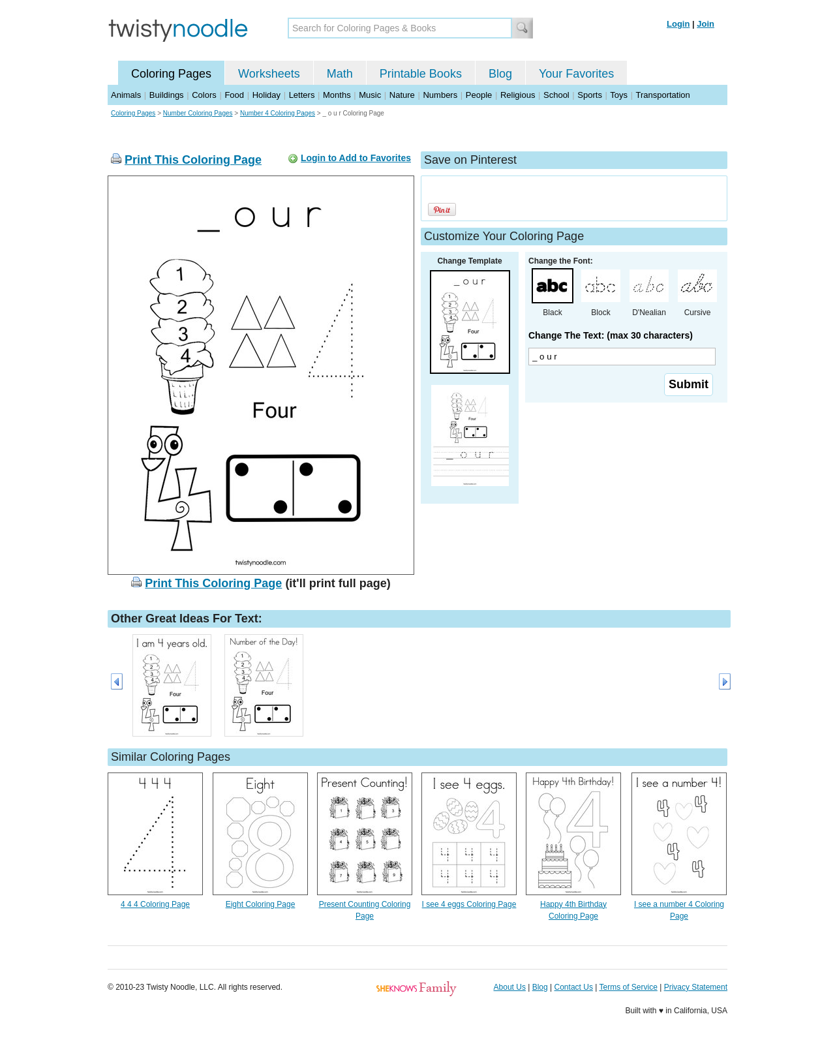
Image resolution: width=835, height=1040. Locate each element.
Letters (302, 95)
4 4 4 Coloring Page (155, 904)
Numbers (440, 95)
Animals (126, 95)
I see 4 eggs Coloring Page (469, 904)
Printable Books (421, 73)
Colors (204, 95)
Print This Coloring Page (193, 159)
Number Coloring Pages (198, 113)
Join (705, 24)
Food (234, 95)
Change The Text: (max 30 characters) (610, 335)
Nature (402, 95)
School (556, 95)
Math (340, 73)
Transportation (662, 95)
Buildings (166, 95)
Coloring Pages (171, 73)
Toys (619, 95)
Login (678, 24)
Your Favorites (576, 73)
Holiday (266, 95)
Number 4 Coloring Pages (277, 113)
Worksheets (269, 73)
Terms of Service (628, 987)
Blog (500, 73)
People (479, 95)
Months (337, 95)
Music (370, 95)
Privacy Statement (695, 987)
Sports (589, 95)
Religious (517, 95)
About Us (510, 987)
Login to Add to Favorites (356, 158)
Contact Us (573, 987)
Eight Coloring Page (261, 904)
